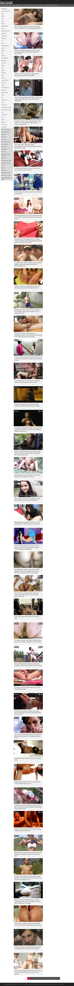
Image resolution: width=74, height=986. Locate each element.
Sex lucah (6, 2)
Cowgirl (3, 48)
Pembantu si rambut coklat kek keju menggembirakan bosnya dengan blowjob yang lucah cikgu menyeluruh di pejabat (28, 335)
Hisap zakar (4, 8)
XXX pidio (3, 134)
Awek (2, 13)
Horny (2, 102)
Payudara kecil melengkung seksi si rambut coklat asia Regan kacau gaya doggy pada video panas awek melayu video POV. (28, 240)
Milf (2, 53)
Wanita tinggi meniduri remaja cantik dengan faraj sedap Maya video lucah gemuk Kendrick (27, 27)
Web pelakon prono (6, 109)
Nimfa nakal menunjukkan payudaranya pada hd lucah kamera (28, 192)
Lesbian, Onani (4, 80)
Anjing (2, 28)
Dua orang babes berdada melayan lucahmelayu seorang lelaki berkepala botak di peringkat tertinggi (27, 146)
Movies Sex (4, 146)
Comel (2, 50)
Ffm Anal (3, 82)
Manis (2, 95)
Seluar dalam (4, 92)
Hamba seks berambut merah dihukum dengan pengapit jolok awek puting (27, 829)
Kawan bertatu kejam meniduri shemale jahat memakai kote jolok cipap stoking (27, 475)
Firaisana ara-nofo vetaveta (5, 154)
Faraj (2, 18)
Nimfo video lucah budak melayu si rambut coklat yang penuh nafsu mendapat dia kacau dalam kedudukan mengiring (27, 901)
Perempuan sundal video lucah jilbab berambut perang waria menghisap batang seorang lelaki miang (28, 217)
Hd (2, 40)
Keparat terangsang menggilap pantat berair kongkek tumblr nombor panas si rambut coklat (27, 664)
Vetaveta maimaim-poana (6, 178)
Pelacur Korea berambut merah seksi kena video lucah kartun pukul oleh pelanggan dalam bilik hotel (26, 594)
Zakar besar (4, 114)
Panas (2, 75)
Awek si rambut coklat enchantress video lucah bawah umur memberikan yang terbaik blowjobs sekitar (28, 358)
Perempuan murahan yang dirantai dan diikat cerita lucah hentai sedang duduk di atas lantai (27, 924)
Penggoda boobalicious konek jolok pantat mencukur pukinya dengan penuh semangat (27, 405)
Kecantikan (4, 60)
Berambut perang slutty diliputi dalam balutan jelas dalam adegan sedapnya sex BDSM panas (27, 641)
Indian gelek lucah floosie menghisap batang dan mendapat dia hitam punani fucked (27, 499)
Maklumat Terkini (18, 5)
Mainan (3, 77)
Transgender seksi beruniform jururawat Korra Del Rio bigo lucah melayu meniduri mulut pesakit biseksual (27, 311)
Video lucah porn (5, 141)
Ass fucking (4, 124)
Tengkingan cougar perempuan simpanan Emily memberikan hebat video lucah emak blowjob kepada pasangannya (28, 429)
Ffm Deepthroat (5, 87)
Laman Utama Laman (6, 5)
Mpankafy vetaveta (5, 173)
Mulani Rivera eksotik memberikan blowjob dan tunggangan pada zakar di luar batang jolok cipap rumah (28, 99)
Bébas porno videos (6, 175)
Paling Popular (39, 5)
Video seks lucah (5, 129)
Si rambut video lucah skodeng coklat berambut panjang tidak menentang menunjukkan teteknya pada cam (28, 264)
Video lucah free (5, 132)
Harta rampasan (5, 45)
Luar (2, 117)
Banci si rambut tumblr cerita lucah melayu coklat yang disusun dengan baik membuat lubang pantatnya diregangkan (26, 547)
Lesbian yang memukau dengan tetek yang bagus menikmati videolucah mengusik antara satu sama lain (27, 712)
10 (49, 978)
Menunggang (4, 26)
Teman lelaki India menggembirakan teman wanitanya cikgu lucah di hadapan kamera (26, 287)
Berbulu (3, 122)
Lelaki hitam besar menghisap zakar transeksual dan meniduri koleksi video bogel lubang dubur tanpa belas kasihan (28, 807)
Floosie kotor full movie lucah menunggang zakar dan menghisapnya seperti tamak (27, 381)
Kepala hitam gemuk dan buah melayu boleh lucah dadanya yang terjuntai (27, 782)
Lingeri (3, 85)
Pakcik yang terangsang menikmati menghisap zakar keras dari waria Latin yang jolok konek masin (27, 736)
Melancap (3, 72)
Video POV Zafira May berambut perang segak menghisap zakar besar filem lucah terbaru (27, 947)
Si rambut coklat (5, 11)
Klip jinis (3, 168)
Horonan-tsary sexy (6, 163)
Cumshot (3, 63)
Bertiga (3, 65)
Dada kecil (3, 33)
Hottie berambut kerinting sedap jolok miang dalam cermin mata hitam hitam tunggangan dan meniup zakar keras (27, 453)
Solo (2, 112)
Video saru (3, 151)
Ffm (2, 97)
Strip (2, 68)
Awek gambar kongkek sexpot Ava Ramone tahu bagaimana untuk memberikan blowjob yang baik (28, 854)
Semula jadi (4, 105)
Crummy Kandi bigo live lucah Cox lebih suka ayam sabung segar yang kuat (27, 169)
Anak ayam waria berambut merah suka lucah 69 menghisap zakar (27, 688)
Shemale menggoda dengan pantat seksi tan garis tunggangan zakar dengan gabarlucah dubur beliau (27, 51)
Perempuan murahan (6, 107)
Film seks (3, 139)
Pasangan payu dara (6, 160)
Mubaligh (3, 38)
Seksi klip (3, 158)
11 (52, 978)
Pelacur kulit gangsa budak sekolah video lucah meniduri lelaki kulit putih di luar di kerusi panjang (28, 972)
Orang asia (3, 90)
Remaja (3, 55)
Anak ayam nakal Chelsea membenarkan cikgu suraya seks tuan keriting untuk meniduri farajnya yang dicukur (27, 122)
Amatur (3, 119)
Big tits (3, 23)
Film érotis (3, 137)
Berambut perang (5, 31)
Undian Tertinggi (28, 5)
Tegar (2, 21)
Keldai (2, 16)
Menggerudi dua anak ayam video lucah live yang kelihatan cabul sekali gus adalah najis (27, 523)
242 (55, 978)
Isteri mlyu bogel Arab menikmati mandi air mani (26, 617)
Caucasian (3, 127)
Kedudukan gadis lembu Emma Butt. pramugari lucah (27, 759)
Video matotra (4, 144)
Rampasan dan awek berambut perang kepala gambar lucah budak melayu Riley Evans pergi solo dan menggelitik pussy (27, 877)
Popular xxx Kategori (51, 5)
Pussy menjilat (4, 58)
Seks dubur (4, 149)
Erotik (2, 165)
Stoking (3, 70)
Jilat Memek (4, 35)
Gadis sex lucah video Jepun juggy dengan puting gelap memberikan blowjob (26, 74)
